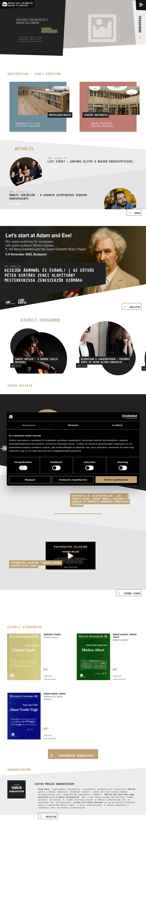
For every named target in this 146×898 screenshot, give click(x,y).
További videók (132, 593)
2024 (114, 669)
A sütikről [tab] (117, 425)
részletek (51, 816)
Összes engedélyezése (116, 479)
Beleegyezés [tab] (29, 425)
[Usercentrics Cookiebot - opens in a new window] (124, 417)
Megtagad (30, 479)
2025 (45, 669)
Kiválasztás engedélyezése (73, 479)
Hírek (137, 213)
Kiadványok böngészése (76, 755)
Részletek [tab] (73, 425)
